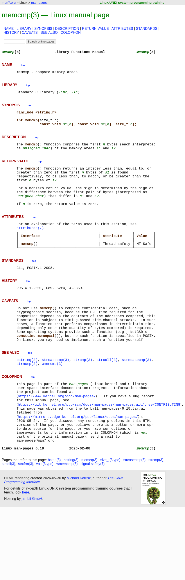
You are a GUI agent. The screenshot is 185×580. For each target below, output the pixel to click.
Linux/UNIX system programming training (132, 2)
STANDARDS (146, 28)
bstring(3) (27, 393)
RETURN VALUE (95, 28)
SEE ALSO (49, 32)
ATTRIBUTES (122, 28)
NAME (9, 28)
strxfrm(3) (25, 511)
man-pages (39, 2)
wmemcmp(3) (52, 397)
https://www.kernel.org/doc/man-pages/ (58, 433)
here (25, 540)
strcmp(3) (82, 393)
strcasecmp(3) (55, 393)
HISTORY (11, 32)
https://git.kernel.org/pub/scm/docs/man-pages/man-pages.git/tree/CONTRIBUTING (100, 442)
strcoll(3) (107, 393)
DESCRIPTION (67, 28)
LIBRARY (23, 28)
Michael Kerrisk (79, 526)
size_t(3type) (110, 507)
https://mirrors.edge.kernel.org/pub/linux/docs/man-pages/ (79, 457)
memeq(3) (89, 507)
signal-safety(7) (92, 511)
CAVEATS (30, 32)
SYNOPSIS (43, 28)
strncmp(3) (27, 397)
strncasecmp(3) (136, 393)
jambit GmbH (32, 546)
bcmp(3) (54, 507)
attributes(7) (30, 246)
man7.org (9, 2)
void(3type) (44, 511)
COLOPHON (71, 32)
